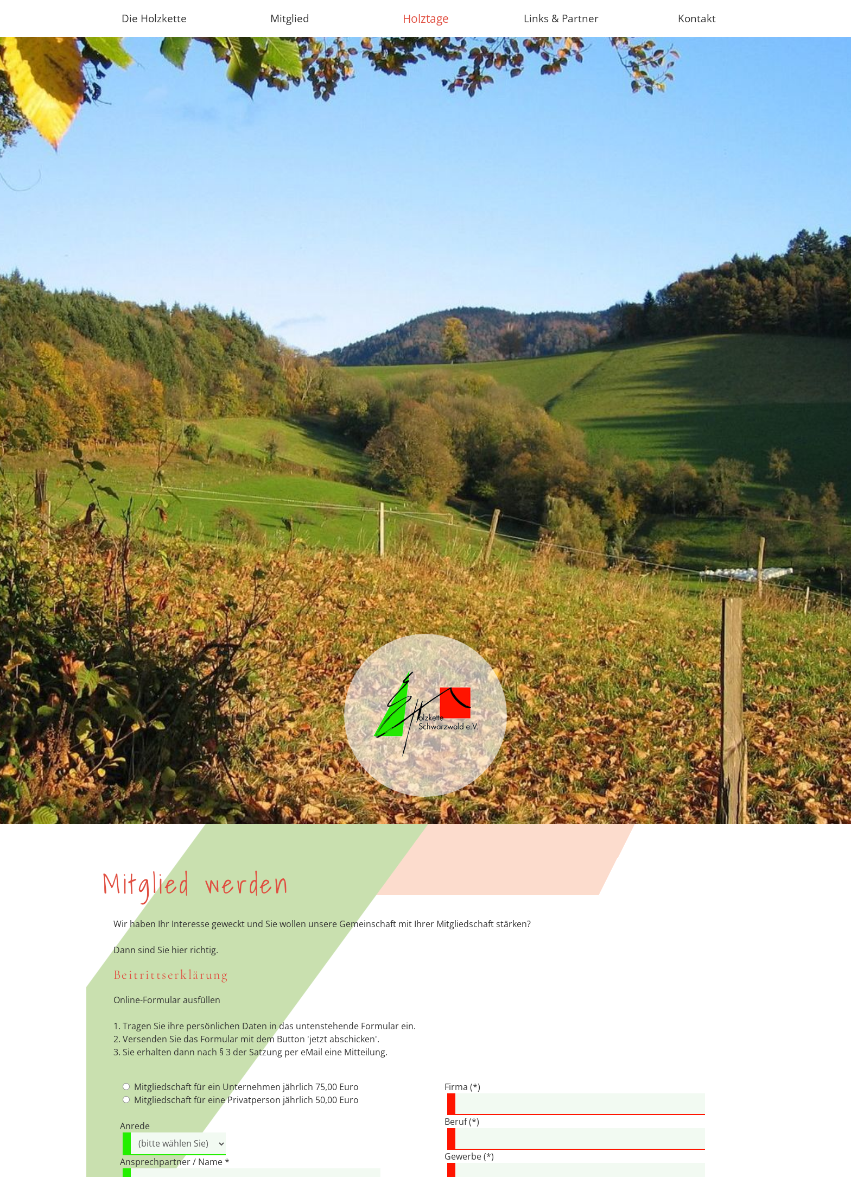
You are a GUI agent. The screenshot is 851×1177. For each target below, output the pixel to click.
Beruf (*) (461, 1122)
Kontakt (697, 18)
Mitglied (289, 18)
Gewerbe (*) (469, 1156)
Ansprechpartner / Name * (175, 1162)
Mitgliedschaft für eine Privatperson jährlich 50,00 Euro (246, 1100)
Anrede (135, 1126)
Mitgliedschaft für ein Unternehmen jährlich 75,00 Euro (246, 1087)
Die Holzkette (154, 18)
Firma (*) (462, 1087)
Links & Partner (561, 18)
